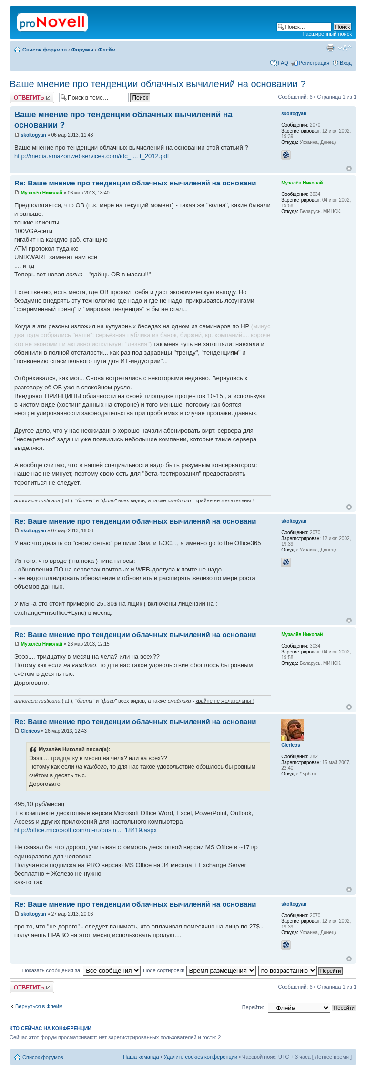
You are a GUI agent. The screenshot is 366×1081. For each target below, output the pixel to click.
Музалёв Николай (41, 192)
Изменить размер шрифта (345, 47)
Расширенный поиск (327, 34)
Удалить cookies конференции (201, 1057)
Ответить (32, 97)
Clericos (30, 731)
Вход (346, 63)
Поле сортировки (199, 970)
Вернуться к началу (349, 168)
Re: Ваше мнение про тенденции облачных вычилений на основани (135, 183)
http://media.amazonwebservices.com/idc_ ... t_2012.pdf (91, 156)
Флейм (107, 49)
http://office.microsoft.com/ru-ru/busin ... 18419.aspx (85, 830)
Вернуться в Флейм (39, 1006)
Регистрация (314, 63)
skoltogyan (33, 135)
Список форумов (44, 49)
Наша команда (141, 1057)
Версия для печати (330, 47)
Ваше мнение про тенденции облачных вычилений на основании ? (157, 84)
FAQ (283, 63)
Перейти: (253, 1007)
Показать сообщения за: (81, 970)
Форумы (82, 49)
